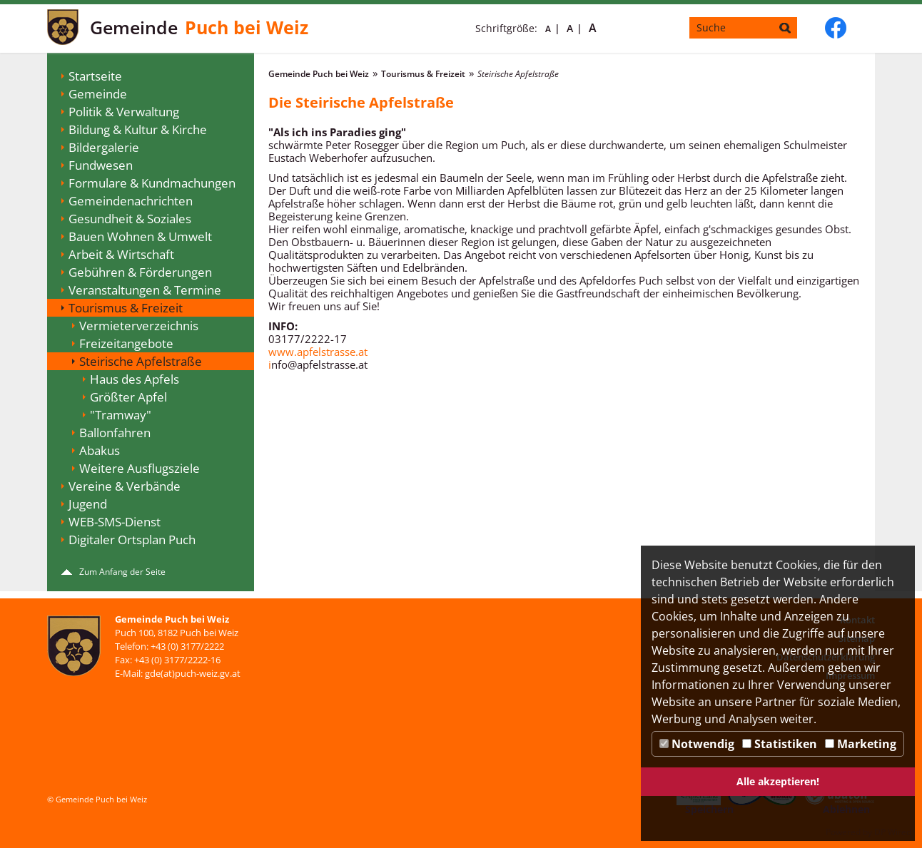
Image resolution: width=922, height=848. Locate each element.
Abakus (99, 450)
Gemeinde (98, 94)
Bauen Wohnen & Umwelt (140, 236)
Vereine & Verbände (125, 486)
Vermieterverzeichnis (138, 325)
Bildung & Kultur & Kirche (138, 129)
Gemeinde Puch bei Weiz (318, 74)
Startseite (95, 76)
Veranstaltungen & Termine (145, 290)
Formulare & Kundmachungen (152, 183)
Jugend (88, 504)
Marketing (860, 744)
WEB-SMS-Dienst (115, 522)
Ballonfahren (115, 432)
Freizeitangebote (126, 343)
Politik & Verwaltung (124, 111)
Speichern (709, 809)
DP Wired (892, 832)
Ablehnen (846, 809)
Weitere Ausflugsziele (139, 468)
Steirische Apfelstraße (140, 361)
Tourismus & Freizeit (126, 308)
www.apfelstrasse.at (318, 351)
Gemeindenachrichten (131, 201)
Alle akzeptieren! (777, 781)
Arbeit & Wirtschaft (121, 254)
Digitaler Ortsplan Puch (132, 539)
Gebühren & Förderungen (140, 272)
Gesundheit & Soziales (130, 218)
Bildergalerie (104, 147)
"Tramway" (120, 415)
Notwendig (696, 744)
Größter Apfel (128, 397)
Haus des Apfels (134, 379)
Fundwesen (101, 165)
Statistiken (779, 744)
